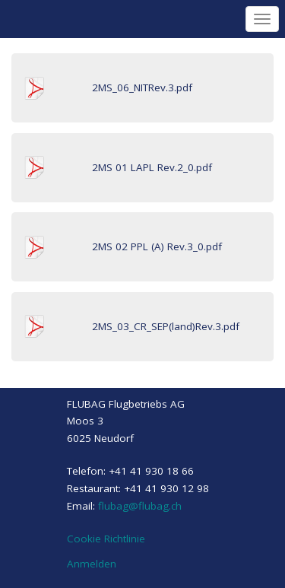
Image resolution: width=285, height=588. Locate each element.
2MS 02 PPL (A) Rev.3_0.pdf (157, 246)
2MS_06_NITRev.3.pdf (142, 87)
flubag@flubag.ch (140, 506)
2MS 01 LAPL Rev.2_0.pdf (152, 167)
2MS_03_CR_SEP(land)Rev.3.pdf (165, 326)
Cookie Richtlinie (106, 538)
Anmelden (91, 564)
